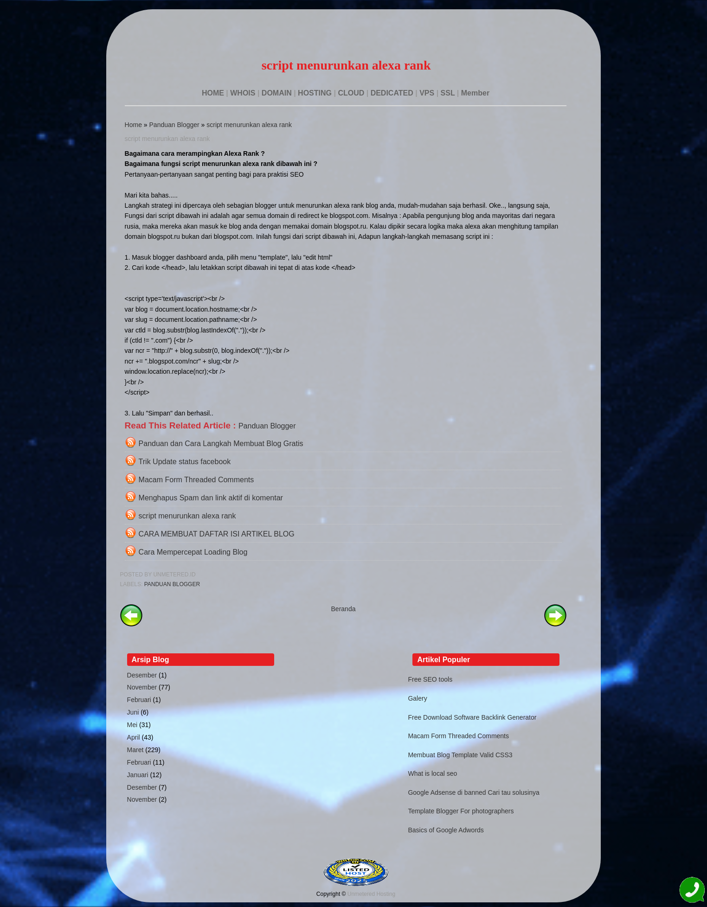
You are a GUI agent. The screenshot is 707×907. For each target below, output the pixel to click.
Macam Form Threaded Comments (196, 480)
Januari (137, 775)
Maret (135, 750)
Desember (142, 675)
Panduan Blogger (174, 124)
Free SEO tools (430, 679)
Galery (417, 698)
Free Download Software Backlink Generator (472, 717)
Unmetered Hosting (371, 894)
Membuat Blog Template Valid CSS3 (460, 755)
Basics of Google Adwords (445, 830)
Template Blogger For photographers (461, 811)
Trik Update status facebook (185, 462)
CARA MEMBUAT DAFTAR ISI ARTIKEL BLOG (217, 534)
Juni (133, 712)
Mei (132, 724)
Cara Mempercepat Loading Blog (193, 552)
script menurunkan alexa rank (249, 124)
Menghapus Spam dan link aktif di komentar (211, 498)
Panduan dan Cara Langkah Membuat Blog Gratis (221, 443)
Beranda (343, 609)
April (133, 737)
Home (133, 124)
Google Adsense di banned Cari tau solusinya (473, 792)
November (142, 687)
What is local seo (432, 773)
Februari (139, 699)
